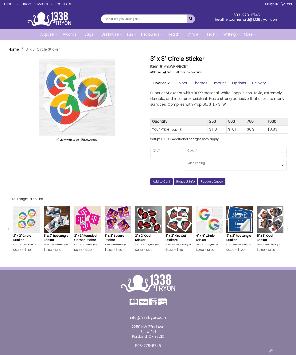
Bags (90, 34)
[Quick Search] (144, 18)
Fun (131, 34)
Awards (71, 34)
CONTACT (64, 4)
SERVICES (41, 4)
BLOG (27, 4)
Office (194, 34)
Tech (212, 34)
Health (175, 34)
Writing (231, 34)
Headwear (152, 34)
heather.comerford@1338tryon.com (246, 19)
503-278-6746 (246, 15)
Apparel (49, 34)
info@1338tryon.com (148, 317)
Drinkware (112, 34)
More (250, 34)
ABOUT (9, 4)
